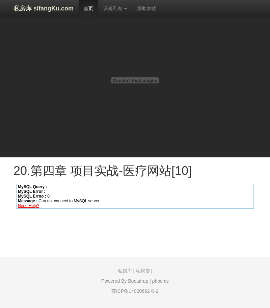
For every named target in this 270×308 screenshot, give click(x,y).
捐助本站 (146, 8)
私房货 (143, 271)
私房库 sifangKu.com (44, 8)
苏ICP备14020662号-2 (135, 291)
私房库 (125, 271)
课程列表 (115, 8)
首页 (88, 8)
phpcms (160, 281)
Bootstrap (138, 281)
